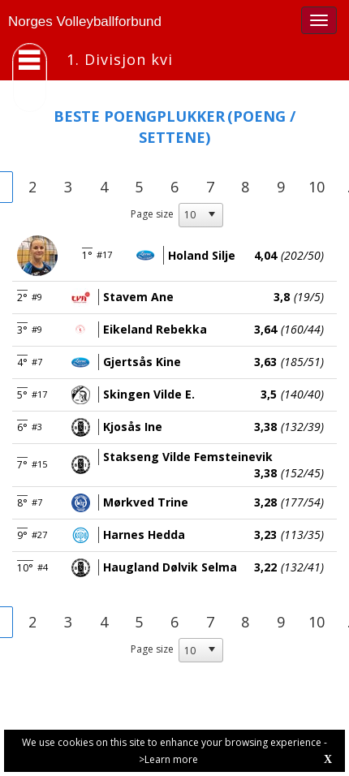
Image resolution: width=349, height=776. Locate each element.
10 (316, 186)
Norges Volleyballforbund (85, 21)
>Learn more (168, 759)
